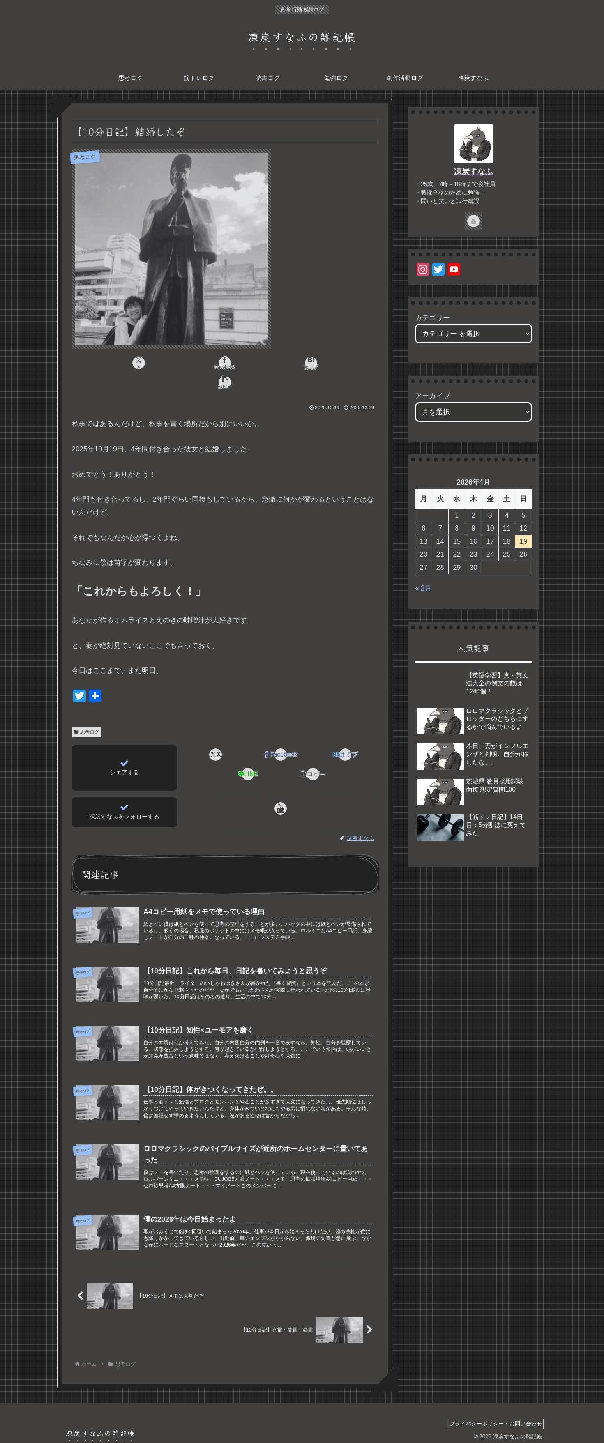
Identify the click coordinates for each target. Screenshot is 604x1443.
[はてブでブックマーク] (250, 363)
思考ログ (86, 712)
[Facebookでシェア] (199, 363)
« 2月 (423, 588)
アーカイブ (432, 396)
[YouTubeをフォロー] (280, 789)
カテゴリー (432, 318)
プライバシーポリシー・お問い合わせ (493, 1419)
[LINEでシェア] (248, 754)
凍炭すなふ (473, 171)
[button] (302, 363)
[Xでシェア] (147, 363)
